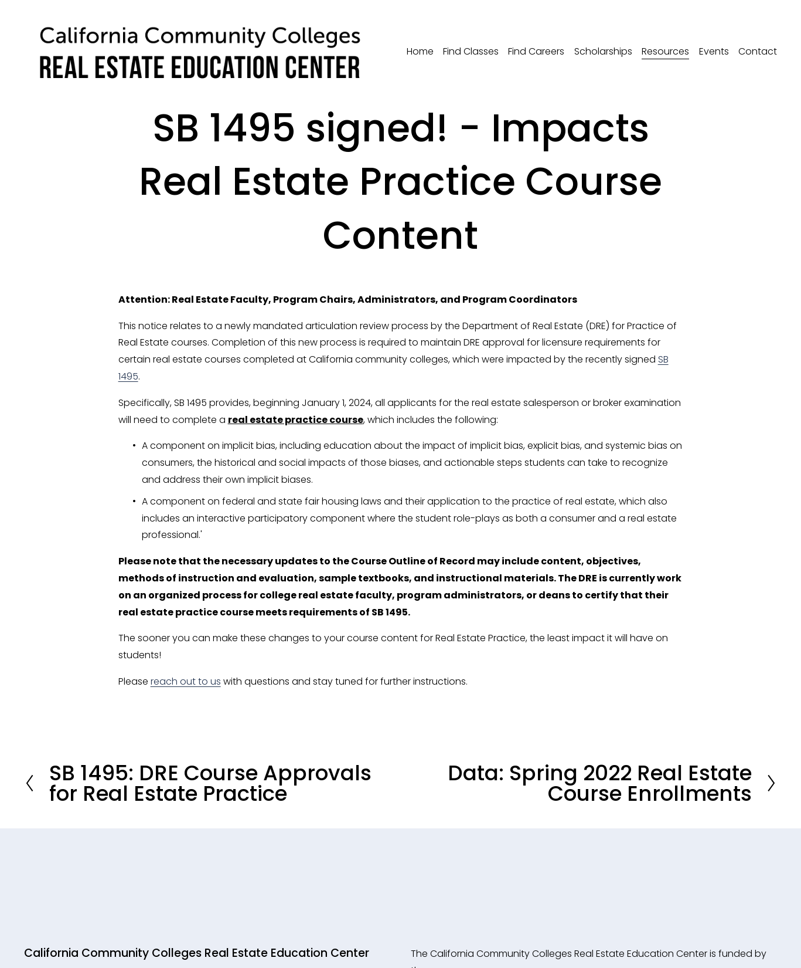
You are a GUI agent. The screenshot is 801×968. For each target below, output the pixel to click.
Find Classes (471, 51)
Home (420, 51)
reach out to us (186, 681)
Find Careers (536, 51)
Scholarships (603, 51)
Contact (757, 51)
